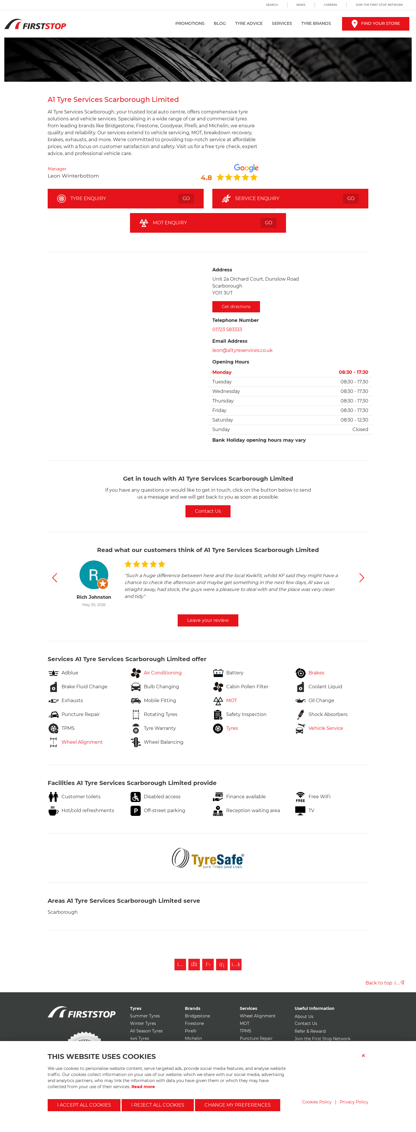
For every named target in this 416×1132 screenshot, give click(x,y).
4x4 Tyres (139, 1038)
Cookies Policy (317, 1102)
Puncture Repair (256, 1038)
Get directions (236, 306)
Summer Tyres (145, 1016)
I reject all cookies (157, 1105)
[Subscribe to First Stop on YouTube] (236, 964)
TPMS (245, 1031)
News (300, 4)
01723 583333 (227, 329)
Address (222, 270)
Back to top (384, 983)
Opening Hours (230, 362)
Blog (220, 23)
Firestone (194, 1023)
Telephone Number (235, 320)
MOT (244, 1023)
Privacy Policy (354, 1102)
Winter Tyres (143, 1023)
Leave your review (208, 620)
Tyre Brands (316, 23)
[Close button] (365, 1059)
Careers (330, 4)
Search (272, 4)
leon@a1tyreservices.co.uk (242, 350)
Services (282, 23)
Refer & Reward (310, 1031)
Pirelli (190, 1031)
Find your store (376, 23)
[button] (54, 577)
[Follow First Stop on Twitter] (208, 964)
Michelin (193, 1038)
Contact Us (208, 511)
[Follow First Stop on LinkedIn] (222, 964)
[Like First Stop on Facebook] (194, 964)
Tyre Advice (249, 23)
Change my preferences (238, 1105)
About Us (304, 1016)
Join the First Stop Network (379, 4)
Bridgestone (197, 1016)
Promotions (190, 23)
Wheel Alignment (258, 1016)
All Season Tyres (146, 1031)
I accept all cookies (84, 1105)
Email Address (230, 341)
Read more (143, 1086)
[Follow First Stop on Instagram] (180, 964)
